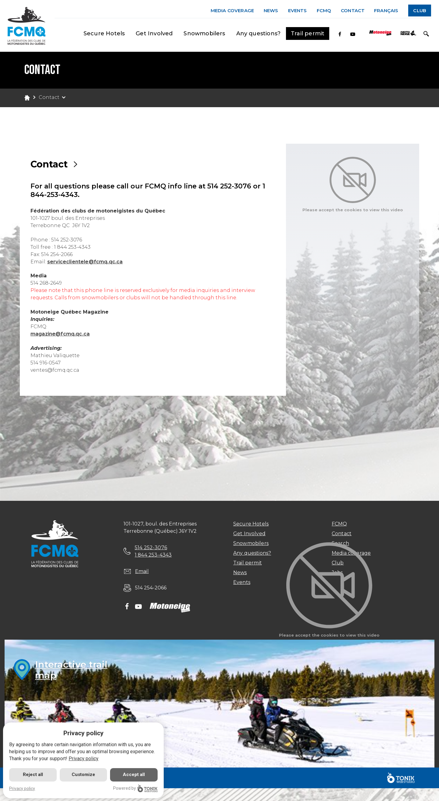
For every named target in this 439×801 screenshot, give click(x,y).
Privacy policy (83, 758)
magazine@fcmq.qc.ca (60, 334)
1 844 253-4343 (153, 555)
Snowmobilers (204, 33)
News (271, 10)
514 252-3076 (151, 547)
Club (419, 10)
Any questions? (258, 33)
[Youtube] (353, 34)
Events (297, 10)
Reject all (33, 774)
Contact (353, 10)
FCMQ (324, 10)
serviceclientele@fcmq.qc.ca (85, 262)
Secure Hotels (104, 33)
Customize (83, 774)
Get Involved (154, 33)
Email (142, 571)
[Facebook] (340, 34)
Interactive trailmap (71, 670)
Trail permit (307, 33)
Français (386, 10)
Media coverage (232, 10)
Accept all (134, 774)
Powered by (135, 788)
